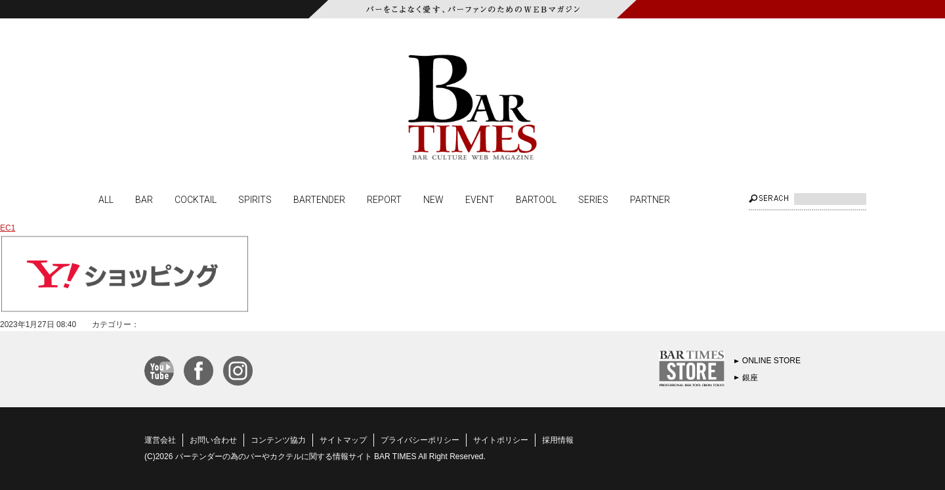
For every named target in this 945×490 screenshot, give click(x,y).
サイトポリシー (500, 440)
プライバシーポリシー (420, 440)
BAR (144, 199)
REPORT (384, 199)
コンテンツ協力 (278, 440)
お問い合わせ (213, 440)
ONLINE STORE (771, 360)
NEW (433, 199)
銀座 (750, 377)
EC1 (7, 228)
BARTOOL (536, 199)
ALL (106, 199)
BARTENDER (319, 199)
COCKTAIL (196, 199)
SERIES (593, 199)
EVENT (479, 199)
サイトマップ (343, 440)
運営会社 (160, 440)
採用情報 (558, 440)
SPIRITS (255, 199)
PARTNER (650, 199)
